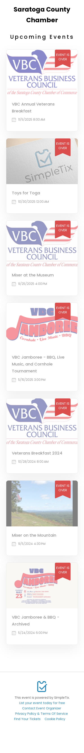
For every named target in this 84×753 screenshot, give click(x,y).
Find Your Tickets (27, 719)
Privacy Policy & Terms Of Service (41, 713)
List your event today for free (42, 703)
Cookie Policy (55, 719)
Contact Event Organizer (41, 708)
